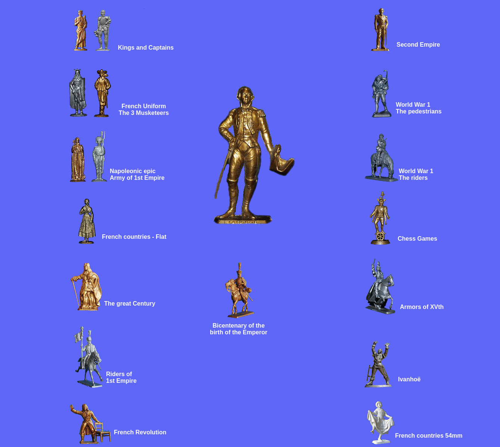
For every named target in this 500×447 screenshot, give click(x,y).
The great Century (129, 303)
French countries (419, 435)
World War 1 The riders (416, 174)
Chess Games (417, 238)
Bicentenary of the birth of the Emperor (238, 328)
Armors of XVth (422, 307)
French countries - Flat (134, 237)
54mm (453, 435)
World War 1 (413, 104)
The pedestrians (419, 111)
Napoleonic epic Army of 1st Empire (137, 174)
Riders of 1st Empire (121, 377)
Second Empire (418, 44)
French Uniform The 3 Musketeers (144, 109)
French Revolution (140, 432)
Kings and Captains (146, 47)
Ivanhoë (409, 379)
